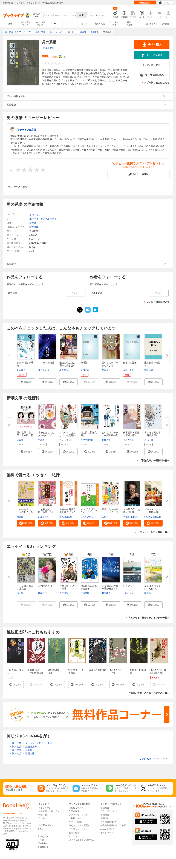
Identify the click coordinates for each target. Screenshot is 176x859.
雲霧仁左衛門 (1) (97, 670)
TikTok (41, 840)
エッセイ (51, 218)
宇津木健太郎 (87, 440)
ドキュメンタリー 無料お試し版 (152, 512)
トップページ (44, 807)
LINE (40, 829)
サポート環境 (75, 822)
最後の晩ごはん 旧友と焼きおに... (68, 364)
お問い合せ (74, 832)
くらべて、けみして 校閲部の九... (67, 435)
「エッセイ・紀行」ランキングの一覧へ (148, 617)
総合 (10, 23)
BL (55, 23)
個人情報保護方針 (108, 822)
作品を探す (74, 811)
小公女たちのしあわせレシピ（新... (46, 435)
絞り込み (37, 15)
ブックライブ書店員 (25, 129)
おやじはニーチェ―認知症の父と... (110, 435)
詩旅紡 (147, 593)
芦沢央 (105, 370)
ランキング (43, 818)
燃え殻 (20, 517)
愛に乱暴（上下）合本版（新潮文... (25, 435)
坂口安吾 (85, 370)
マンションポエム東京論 (25, 587)
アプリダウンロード (78, 815)
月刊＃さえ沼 (45, 585)
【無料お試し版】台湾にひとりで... (46, 512)
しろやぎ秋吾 (87, 517)
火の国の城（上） (53, 671)
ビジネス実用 (114, 23)
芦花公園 (148, 440)
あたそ (105, 517)
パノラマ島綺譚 (46, 362)
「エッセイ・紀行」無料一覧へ (153, 532)
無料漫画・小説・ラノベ (50, 811)
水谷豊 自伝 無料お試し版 (131, 511)
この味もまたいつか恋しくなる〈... (25, 512)
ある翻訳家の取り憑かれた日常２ (110, 588)
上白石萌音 (128, 593)
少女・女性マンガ (40, 23)
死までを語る (130, 362)
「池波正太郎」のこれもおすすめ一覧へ (148, 693)
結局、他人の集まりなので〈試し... (110, 512)
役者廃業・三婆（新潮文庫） (131, 434)
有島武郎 (148, 370)
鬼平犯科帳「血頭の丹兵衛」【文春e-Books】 (159, 673)
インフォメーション (78, 829)
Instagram (43, 836)
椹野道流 (63, 370)
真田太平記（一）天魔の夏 (35, 671)
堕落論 (84, 362)
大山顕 (20, 593)
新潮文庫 (34, 226)
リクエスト (74, 836)
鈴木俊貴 (85, 593)
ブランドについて (108, 811)
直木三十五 (128, 370)
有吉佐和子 (128, 440)
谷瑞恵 (41, 440)
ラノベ (85, 23)
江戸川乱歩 (43, 370)
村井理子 (106, 593)
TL (70, 23)
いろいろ (127, 585)
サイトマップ (106, 832)
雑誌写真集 (129, 23)
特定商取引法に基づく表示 (113, 825)
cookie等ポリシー (108, 829)
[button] (26, 381)
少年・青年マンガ (25, 23)
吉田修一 (21, 440)
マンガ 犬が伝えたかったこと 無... (89, 512)
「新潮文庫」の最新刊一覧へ (154, 460)
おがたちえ (43, 517)
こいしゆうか (65, 440)
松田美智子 (136, 517)
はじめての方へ (152, 24)
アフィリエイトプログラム (81, 840)
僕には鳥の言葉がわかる (89, 587)
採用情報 (104, 815)
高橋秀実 (106, 440)
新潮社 (32, 223)
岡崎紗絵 (42, 593)
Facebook (43, 847)
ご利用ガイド (167, 24)
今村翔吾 (63, 593)
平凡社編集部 (65, 517)
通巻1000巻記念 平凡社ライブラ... (68, 511)
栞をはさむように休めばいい (152, 587)
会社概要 (104, 807)
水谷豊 (126, 517)
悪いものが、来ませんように (110, 364)
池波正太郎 (48, 48)
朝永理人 (21, 370)
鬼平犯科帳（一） (115, 671)
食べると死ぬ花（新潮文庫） (152, 434)
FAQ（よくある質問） (79, 825)
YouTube (42, 843)
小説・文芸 (99, 23)
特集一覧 (42, 815)
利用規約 (104, 818)
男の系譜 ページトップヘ (154, 758)
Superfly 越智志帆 (152, 517)
